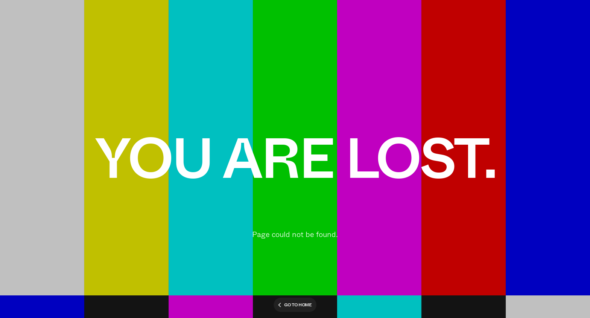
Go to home (295, 305)
